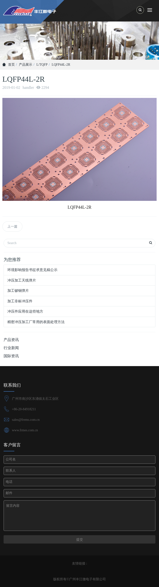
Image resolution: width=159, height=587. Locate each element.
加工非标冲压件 (19, 301)
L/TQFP (42, 64)
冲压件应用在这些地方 (25, 311)
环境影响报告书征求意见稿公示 (32, 270)
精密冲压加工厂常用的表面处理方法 (36, 322)
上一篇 (12, 226)
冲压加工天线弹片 (21, 280)
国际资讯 (11, 356)
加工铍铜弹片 (18, 291)
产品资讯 (11, 340)
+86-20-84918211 (24, 409)
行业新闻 (11, 348)
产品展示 (25, 64)
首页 (8, 64)
